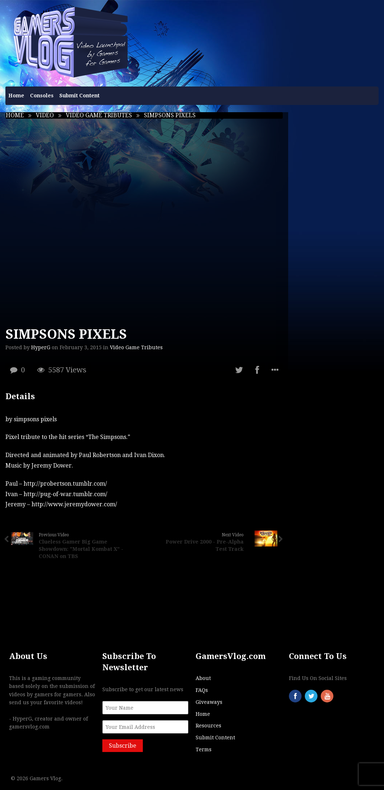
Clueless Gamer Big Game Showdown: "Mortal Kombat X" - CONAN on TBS (81, 549)
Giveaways (209, 702)
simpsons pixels (35, 419)
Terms (204, 749)
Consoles (42, 95)
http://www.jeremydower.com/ (74, 504)
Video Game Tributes (99, 115)
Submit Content (79, 95)
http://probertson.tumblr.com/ (65, 483)
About (203, 678)
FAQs (202, 690)
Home (16, 95)
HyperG (40, 347)
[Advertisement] (336, 220)
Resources (208, 725)
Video (45, 115)
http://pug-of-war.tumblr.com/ (65, 494)
